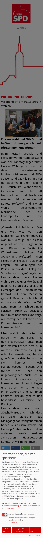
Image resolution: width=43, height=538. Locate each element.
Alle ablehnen (6, 530)
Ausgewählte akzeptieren (20, 530)
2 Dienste (12, 522)
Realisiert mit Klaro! (34, 535)
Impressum (10, 508)
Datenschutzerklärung (10, 506)
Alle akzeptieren (35, 530)
